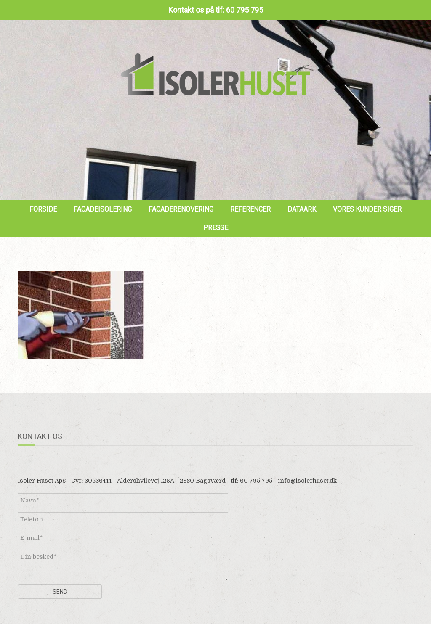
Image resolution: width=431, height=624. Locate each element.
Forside (43, 209)
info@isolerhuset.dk (307, 480)
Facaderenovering (181, 209)
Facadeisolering (103, 209)
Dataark (301, 209)
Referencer (250, 209)
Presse (215, 228)
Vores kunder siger (367, 209)
